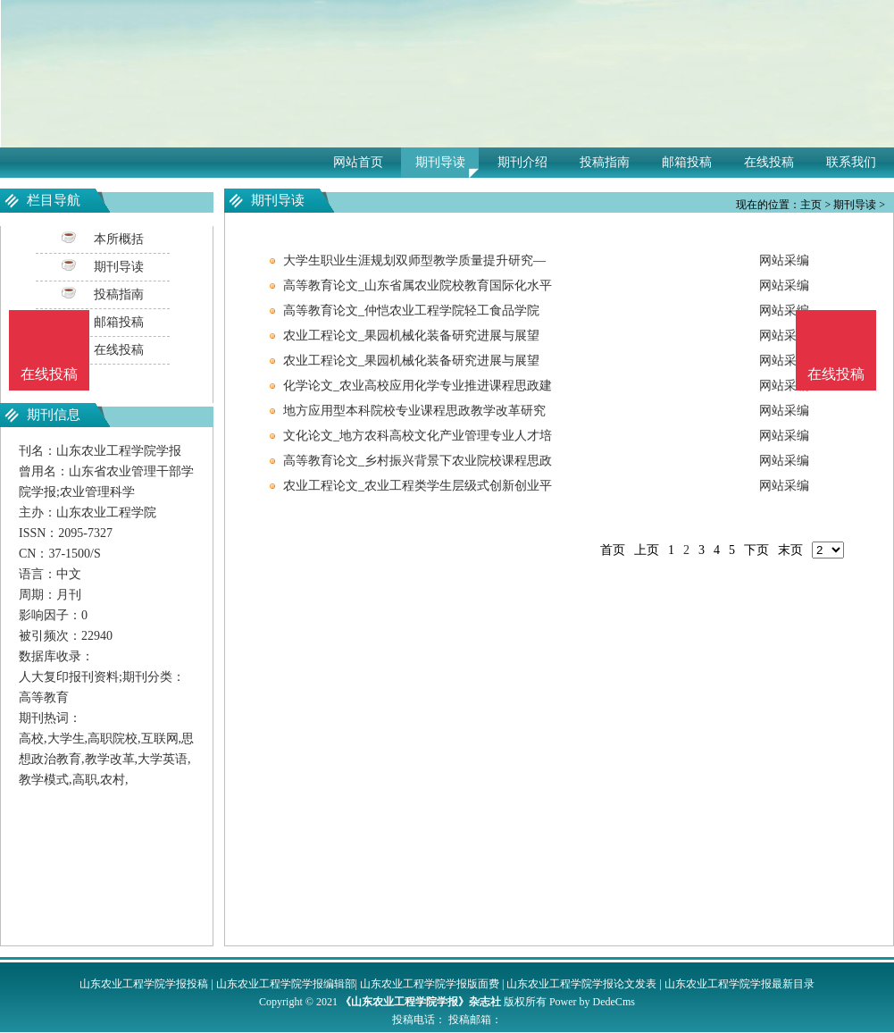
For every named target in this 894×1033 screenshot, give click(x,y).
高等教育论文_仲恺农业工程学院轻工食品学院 (411, 310)
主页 (811, 204)
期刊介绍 (522, 162)
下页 (756, 550)
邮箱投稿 (687, 162)
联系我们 (851, 162)
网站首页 (358, 162)
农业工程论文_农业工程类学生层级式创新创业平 (417, 485)
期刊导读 (440, 162)
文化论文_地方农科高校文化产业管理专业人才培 (417, 435)
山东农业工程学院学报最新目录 (739, 984)
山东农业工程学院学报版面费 (429, 984)
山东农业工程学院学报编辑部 (285, 984)
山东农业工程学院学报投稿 (143, 984)
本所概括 (119, 239)
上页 (646, 550)
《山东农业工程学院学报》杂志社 (420, 1001)
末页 (790, 550)
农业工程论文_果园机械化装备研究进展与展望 (411, 335)
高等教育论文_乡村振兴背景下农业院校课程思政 (417, 460)
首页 (612, 550)
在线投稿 (769, 162)
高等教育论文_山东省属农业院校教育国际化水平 (417, 285)
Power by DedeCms (592, 1001)
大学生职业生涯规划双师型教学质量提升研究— (414, 260)
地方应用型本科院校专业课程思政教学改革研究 (414, 410)
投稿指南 (605, 162)
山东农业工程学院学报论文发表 (581, 984)
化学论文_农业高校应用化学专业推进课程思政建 (417, 385)
